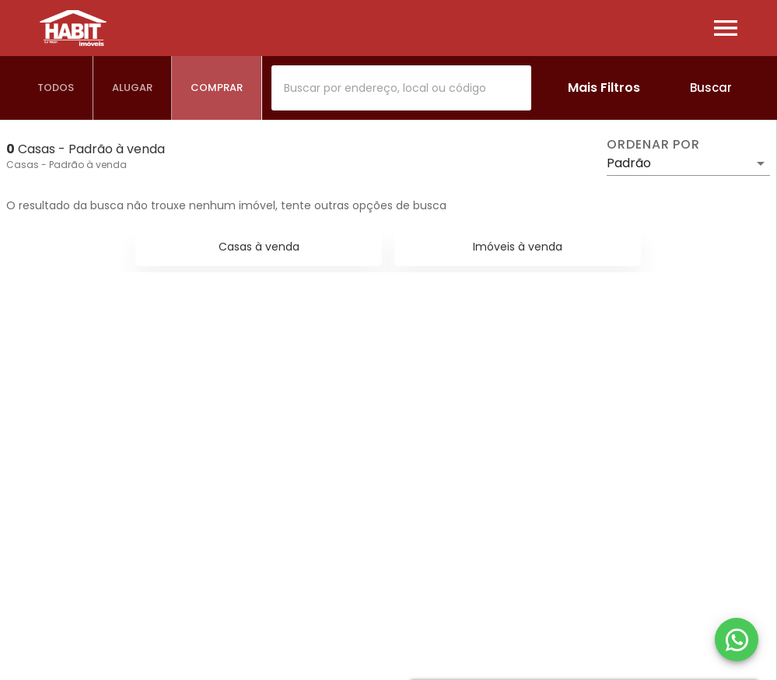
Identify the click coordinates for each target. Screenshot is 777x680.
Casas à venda (259, 246)
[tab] (56, 88)
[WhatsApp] (736, 639)
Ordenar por (653, 144)
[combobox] (401, 87)
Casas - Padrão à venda (66, 164)
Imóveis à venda (517, 246)
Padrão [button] (629, 163)
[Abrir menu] (726, 28)
